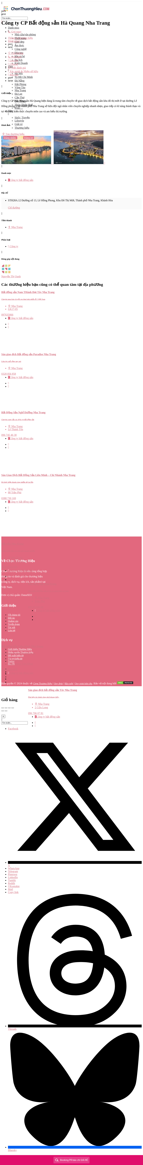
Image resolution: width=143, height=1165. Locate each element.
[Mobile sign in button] (1, 141)
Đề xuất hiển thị (16, 655)
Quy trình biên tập (83, 683)
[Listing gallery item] (27, 163)
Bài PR (11, 664)
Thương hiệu (22, 127)
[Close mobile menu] (1, 21)
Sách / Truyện (22, 117)
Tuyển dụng (14, 624)
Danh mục (13, 27)
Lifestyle (19, 120)
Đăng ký (28, 137)
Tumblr (12, 880)
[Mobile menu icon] (71, 3)
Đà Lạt (18, 93)
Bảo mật (69, 683)
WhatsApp (13, 868)
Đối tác (11, 618)
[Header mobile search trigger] (1, 147)
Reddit (11, 883)
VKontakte (14, 886)
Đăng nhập (10, 137)
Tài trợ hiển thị (15, 658)
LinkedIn (13, 877)
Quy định (58, 683)
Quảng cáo (13, 621)
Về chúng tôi (14, 615)
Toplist (11, 661)
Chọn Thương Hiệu (42, 683)
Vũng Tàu (20, 87)
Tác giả (11, 627)
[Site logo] (26, 12)
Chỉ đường (14, 207)
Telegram (13, 871)
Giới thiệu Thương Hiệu (20, 649)
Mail (10, 889)
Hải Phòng (20, 84)
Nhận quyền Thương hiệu (20, 652)
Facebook (13, 728)
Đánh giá (14, 41)
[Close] (3, 716)
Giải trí (19, 124)
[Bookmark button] (8, 327)
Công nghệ (21, 49)
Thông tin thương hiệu (20, 38)
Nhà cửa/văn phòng (25, 34)
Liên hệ (11, 630)
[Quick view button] (8, 324)
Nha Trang (20, 90)
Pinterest (12, 874)
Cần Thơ (19, 97)
